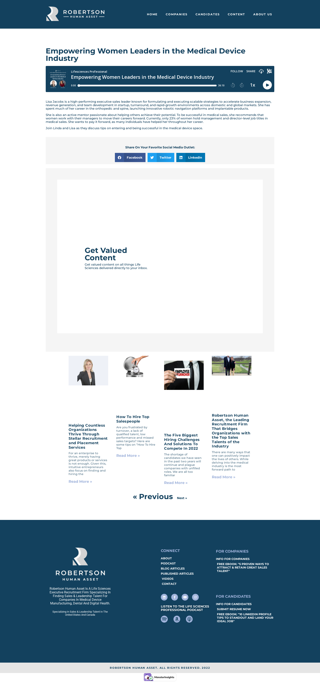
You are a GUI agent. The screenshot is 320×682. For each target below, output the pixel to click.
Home (152, 14)
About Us (262, 14)
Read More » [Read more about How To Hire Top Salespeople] (128, 455)
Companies (176, 14)
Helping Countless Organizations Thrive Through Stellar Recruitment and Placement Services (88, 436)
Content (236, 14)
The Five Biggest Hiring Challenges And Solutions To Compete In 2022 (182, 442)
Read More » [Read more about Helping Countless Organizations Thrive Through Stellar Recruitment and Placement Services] (80, 481)
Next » (182, 498)
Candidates (208, 14)
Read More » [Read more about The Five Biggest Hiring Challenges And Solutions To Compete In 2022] (176, 483)
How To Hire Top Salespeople (132, 419)
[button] (130, 157)
